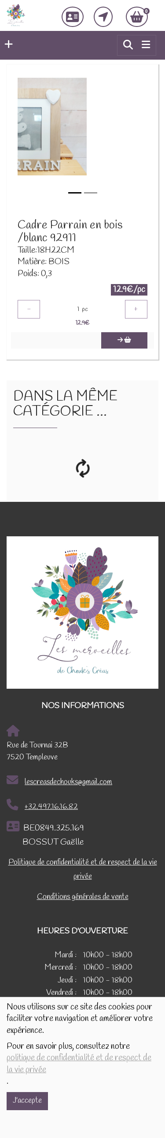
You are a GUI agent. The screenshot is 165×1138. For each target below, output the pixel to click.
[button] (6, 45)
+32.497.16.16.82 (42, 805)
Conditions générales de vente (82, 897)
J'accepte (27, 1101)
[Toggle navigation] (146, 45)
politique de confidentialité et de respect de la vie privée (79, 1063)
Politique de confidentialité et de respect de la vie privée (82, 869)
